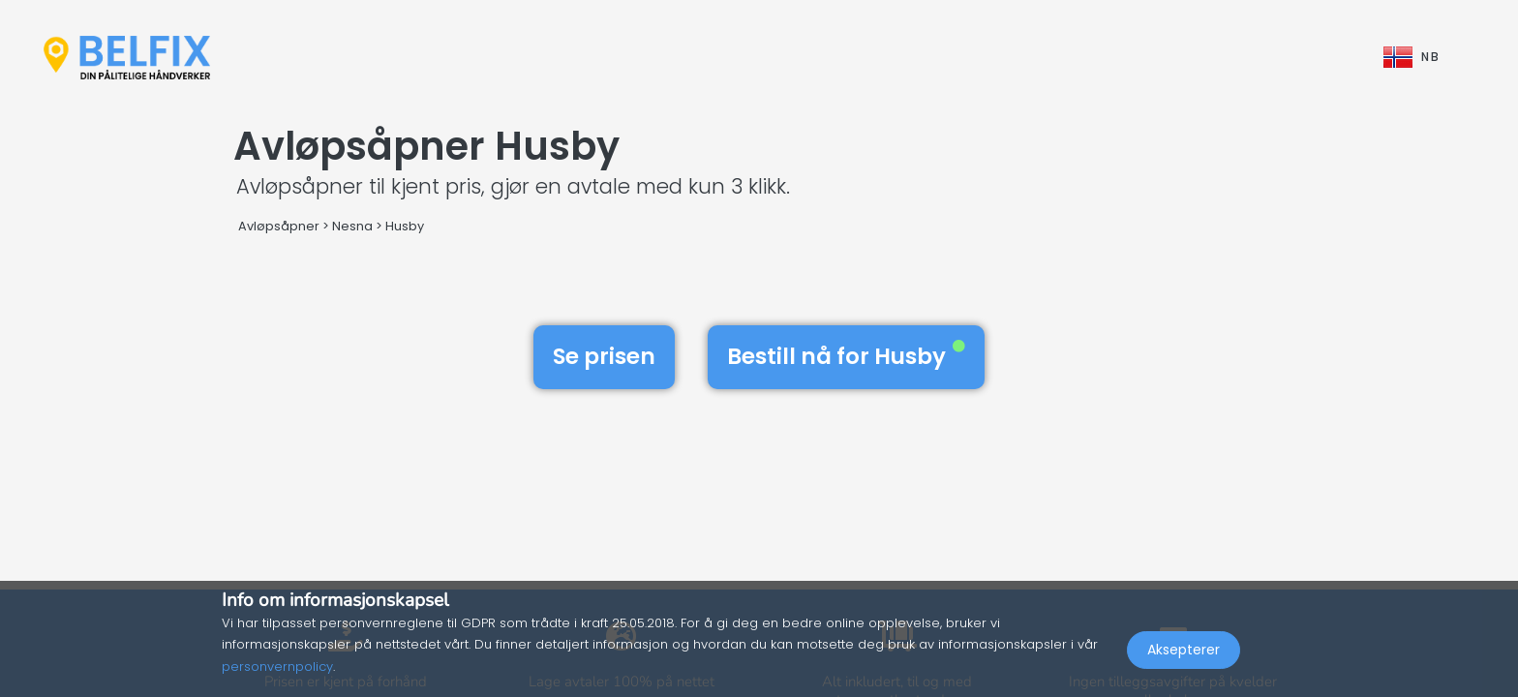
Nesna (352, 226)
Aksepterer (1183, 654)
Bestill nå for (846, 356)
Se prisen (604, 356)
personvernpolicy (277, 666)
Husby (404, 226)
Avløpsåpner (278, 226)
